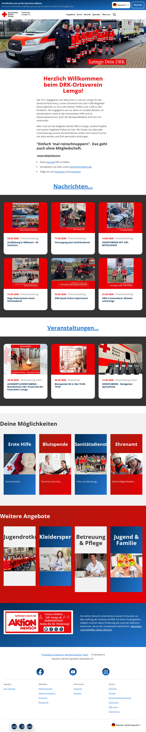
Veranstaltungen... (73, 328)
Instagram (75, 171)
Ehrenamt (43, 698)
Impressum (114, 702)
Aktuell (87, 14)
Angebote (70, 14)
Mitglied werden (45, 689)
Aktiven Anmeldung (47, 693)
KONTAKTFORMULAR (80, 166)
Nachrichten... (73, 186)
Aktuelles (77, 693)
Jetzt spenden (9, 689)
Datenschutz (114, 711)
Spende (51, 162)
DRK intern (113, 707)
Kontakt (112, 693)
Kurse (79, 14)
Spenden (96, 14)
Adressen (113, 689)
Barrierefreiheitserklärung (120, 698)
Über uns (106, 14)
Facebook (60, 171)
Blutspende (43, 702)
